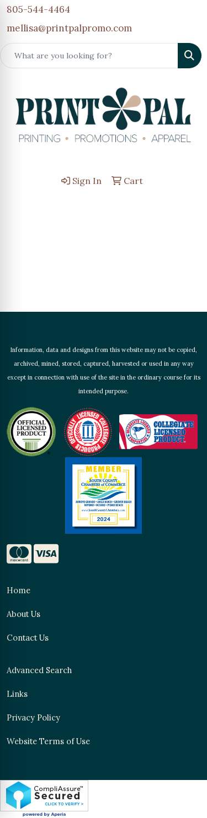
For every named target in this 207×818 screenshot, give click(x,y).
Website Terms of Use (48, 741)
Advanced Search (39, 670)
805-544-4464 (38, 9)
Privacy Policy (33, 717)
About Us (23, 614)
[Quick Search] (89, 55)
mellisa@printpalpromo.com (69, 28)
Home (18, 590)
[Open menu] (185, 209)
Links (17, 694)
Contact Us (28, 637)
